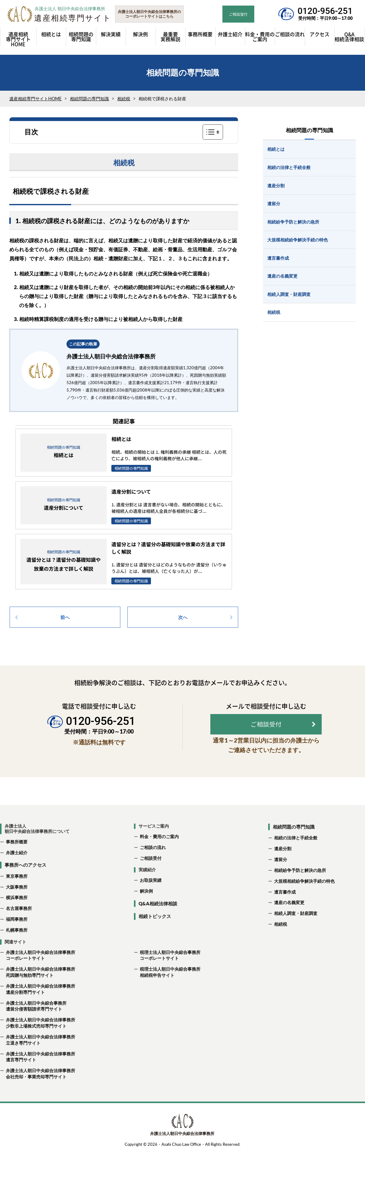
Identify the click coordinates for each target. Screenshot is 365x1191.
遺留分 (280, 876)
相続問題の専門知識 (89, 101)
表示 (213, 135)
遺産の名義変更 (289, 919)
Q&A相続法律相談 (158, 920)
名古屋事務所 (19, 925)
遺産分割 (282, 865)
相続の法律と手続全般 (295, 855)
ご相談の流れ (153, 864)
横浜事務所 (17, 914)
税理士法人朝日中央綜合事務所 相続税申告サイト (167, 989)
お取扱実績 (150, 897)
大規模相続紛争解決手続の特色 (304, 898)
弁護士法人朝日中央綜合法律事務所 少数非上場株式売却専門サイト (37, 1040)
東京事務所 (17, 893)
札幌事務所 (17, 947)
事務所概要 (17, 858)
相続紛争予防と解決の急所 (300, 887)
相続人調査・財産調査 (295, 930)
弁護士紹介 (17, 869)
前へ (65, 620)
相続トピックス (155, 933)
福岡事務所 (17, 936)
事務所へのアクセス (25, 882)
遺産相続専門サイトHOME (35, 101)
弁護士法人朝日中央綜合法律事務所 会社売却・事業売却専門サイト (37, 1091)
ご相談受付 (150, 875)
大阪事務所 (17, 904)
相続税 (123, 101)
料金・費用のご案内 (159, 853)
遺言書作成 (285, 909)
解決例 (146, 908)
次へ (183, 620)
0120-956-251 (325, 11)
